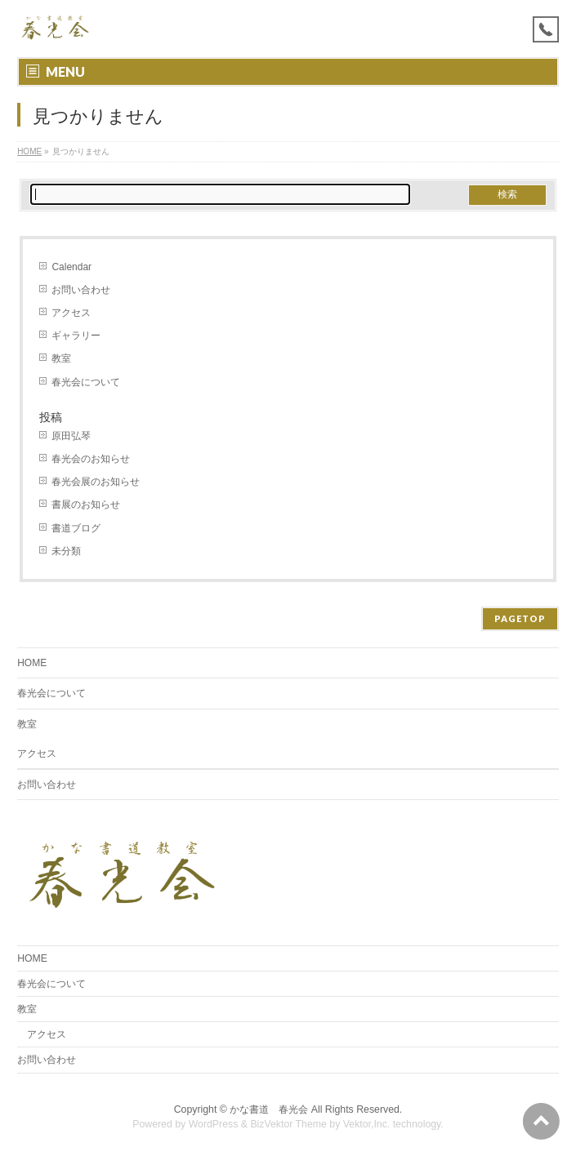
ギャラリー (75, 335)
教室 (61, 358)
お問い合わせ (80, 290)
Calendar (71, 267)
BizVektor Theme (288, 1124)
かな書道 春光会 (269, 1109)
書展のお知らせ (85, 504)
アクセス (71, 312)
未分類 (66, 551)
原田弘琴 (71, 436)
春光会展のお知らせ (95, 481)
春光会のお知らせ (90, 459)
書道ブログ (75, 528)
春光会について (85, 382)
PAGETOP (520, 618)
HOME (29, 151)
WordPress (214, 1124)
